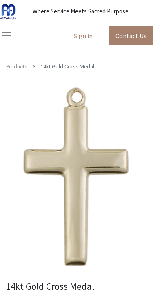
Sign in (83, 36)
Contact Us (130, 36)
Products (16, 66)
